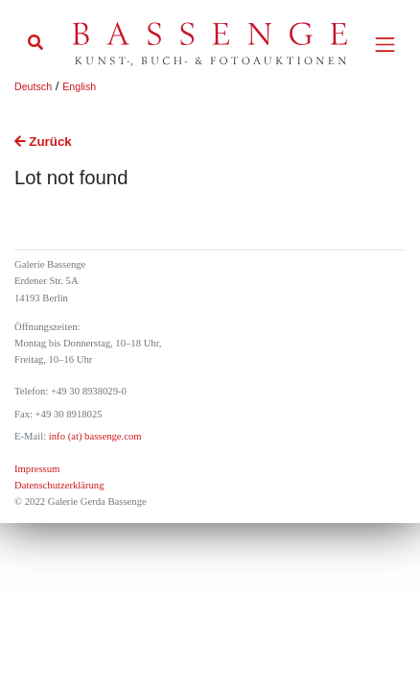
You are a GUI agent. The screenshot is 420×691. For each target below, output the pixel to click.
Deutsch (33, 86)
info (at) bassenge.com (93, 436)
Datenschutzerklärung (59, 485)
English (79, 86)
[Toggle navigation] (385, 45)
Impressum (36, 469)
